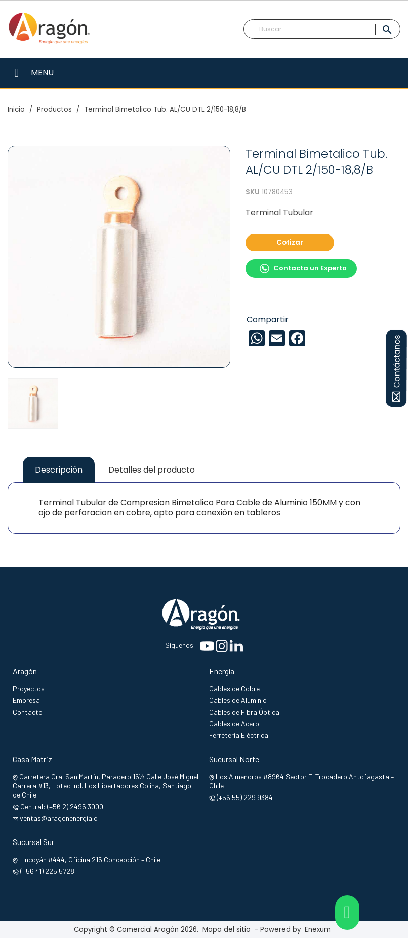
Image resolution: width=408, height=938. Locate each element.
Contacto (28, 712)
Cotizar (289, 242)
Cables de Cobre (234, 688)
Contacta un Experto (303, 268)
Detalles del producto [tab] (151, 470)
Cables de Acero (234, 723)
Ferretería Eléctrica (238, 735)
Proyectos (29, 688)
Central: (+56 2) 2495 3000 (61, 806)
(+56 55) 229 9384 (245, 797)
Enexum (320, 929)
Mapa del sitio (226, 929)
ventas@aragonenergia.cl (59, 818)
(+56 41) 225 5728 (47, 871)
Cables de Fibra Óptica (244, 712)
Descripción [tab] (59, 470)
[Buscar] (321, 29)
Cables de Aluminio (238, 700)
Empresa (26, 700)
